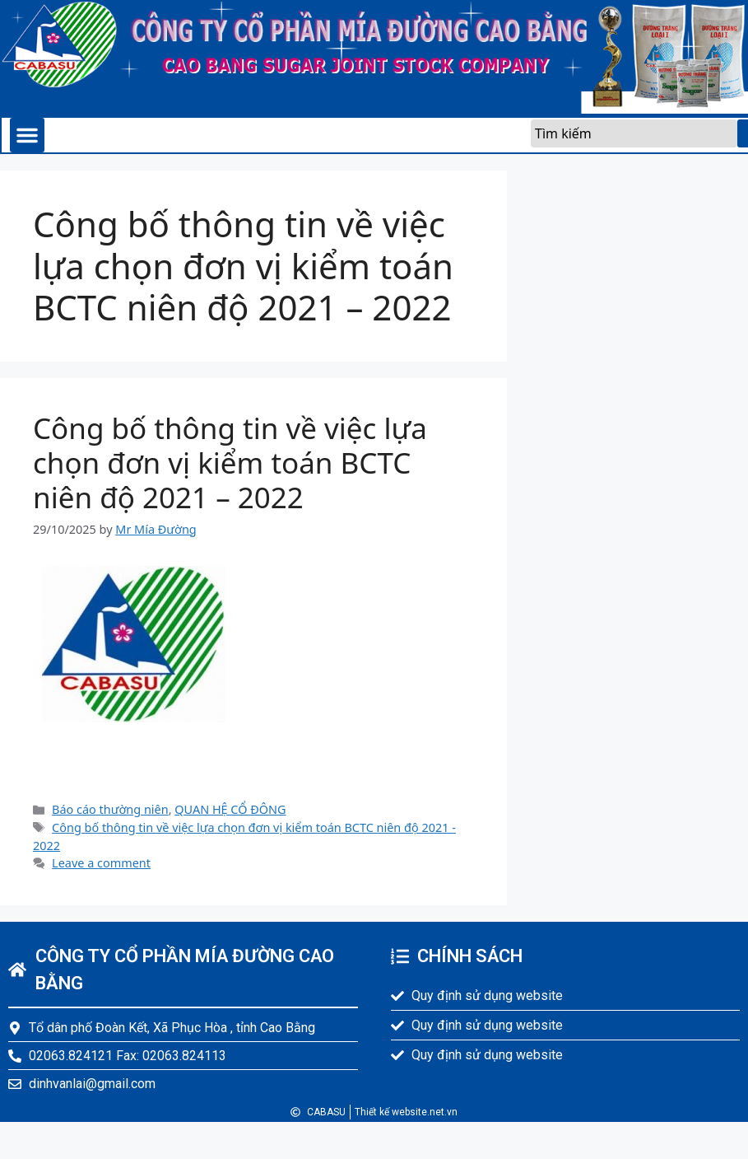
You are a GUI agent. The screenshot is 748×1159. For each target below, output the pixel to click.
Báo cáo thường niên (110, 809)
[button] (27, 135)
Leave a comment (101, 863)
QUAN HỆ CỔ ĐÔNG (230, 809)
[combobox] (634, 133)
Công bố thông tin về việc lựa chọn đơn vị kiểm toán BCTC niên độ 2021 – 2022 (230, 462)
